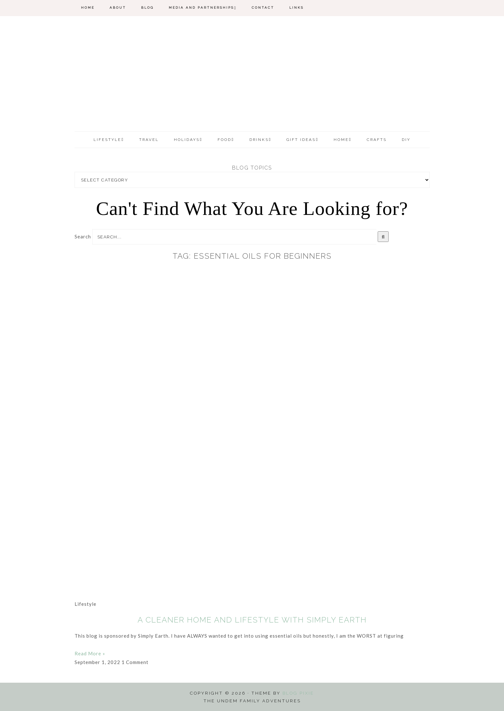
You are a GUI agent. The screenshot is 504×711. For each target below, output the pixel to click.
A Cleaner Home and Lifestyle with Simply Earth (252, 619)
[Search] (383, 236)
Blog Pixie (298, 693)
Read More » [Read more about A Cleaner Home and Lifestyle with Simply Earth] (90, 653)
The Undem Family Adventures (252, 75)
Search (83, 236)
